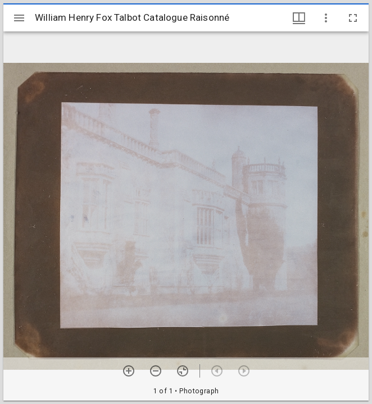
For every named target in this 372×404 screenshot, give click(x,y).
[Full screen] (352, 17)
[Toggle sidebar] (19, 17)
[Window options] (325, 17)
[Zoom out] (155, 370)
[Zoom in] (128, 370)
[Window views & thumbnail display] (298, 17)
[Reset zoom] (182, 370)
